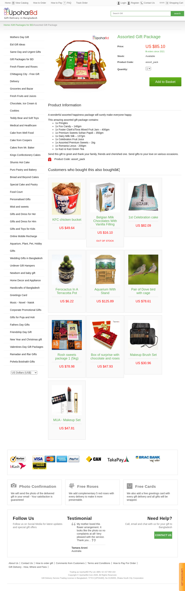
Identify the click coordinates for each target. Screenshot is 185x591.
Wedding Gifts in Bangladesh (26, 258)
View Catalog (22, 3)
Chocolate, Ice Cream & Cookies (23, 107)
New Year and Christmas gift (26, 339)
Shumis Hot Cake (20, 162)
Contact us (163, 535)
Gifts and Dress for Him (23, 221)
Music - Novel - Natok (22, 302)
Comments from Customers (70, 563)
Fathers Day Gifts (20, 324)
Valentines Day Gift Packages (26, 346)
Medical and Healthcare (23, 125)
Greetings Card (18, 295)
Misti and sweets (19, 206)
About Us (13, 563)
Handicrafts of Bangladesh (25, 287)
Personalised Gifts (20, 199)
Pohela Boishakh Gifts (22, 361)
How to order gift (44, 563)
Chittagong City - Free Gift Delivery (24, 78)
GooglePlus (38, 536)
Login (123, 3)
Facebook (17, 536)
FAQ (69, 3)
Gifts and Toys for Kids (22, 228)
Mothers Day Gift (19, 37)
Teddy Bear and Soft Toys (24, 118)
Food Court (16, 191)
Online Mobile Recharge (23, 236)
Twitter (27, 536)
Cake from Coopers (21, 140)
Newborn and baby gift (22, 273)
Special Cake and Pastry (24, 184)
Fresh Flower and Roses (24, 66)
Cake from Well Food (22, 132)
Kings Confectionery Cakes (25, 155)
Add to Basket (165, 82)
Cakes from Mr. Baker (22, 147)
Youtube (48, 536)
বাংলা (162, 3)
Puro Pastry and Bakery (23, 169)
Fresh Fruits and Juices (23, 96)
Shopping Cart (176, 3)
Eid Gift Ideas (17, 44)
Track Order (82, 3)
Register (135, 3)
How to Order (39, 3)
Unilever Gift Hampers (22, 265)
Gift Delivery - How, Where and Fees (28, 567)
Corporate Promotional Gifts (25, 309)
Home (8, 3)
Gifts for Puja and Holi (22, 317)
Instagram (17, 544)
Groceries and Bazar (21, 88)
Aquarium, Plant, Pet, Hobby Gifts (26, 247)
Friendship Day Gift (21, 332)
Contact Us (149, 3)
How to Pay (56, 3)
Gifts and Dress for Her (23, 214)
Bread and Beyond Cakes (24, 177)
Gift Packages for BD (22, 25)
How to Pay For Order (124, 563)
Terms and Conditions (98, 563)
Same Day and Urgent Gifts (25, 51)
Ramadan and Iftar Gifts (23, 354)
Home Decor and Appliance (25, 280)
